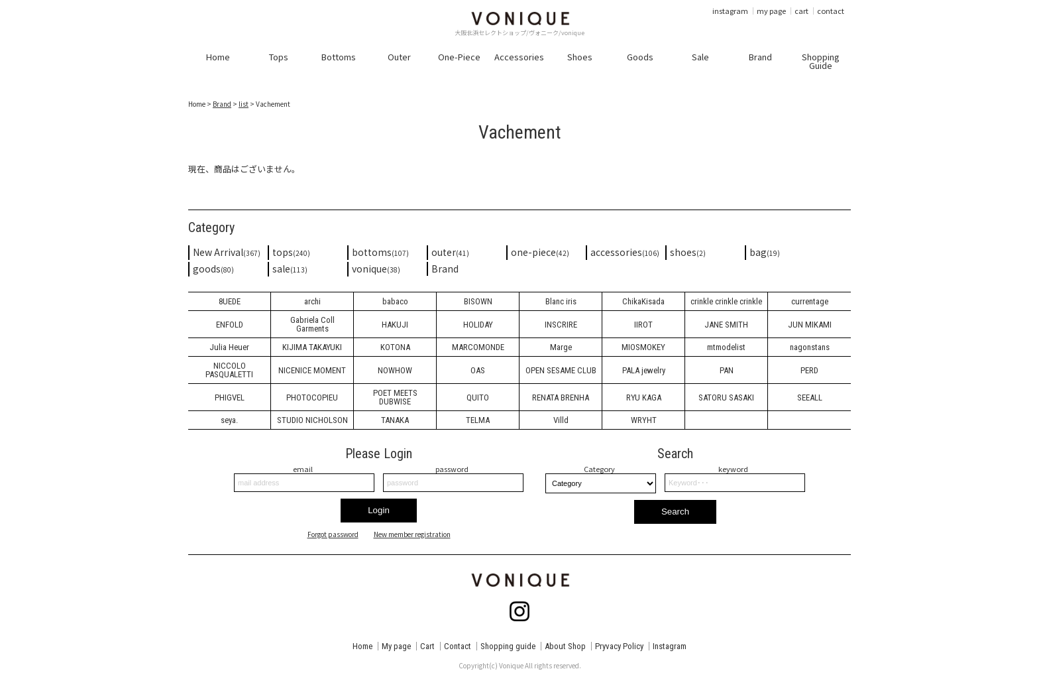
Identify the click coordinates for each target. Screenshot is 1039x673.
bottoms (380, 252)
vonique (376, 268)
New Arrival (226, 252)
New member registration (412, 534)
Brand (222, 104)
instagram (730, 10)
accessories (624, 252)
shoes (688, 252)
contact (830, 10)
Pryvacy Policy (619, 646)
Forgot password (332, 534)
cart (801, 10)
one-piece (540, 252)
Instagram (669, 646)
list (243, 104)
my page (771, 10)
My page (396, 646)
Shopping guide (507, 646)
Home (362, 646)
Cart (427, 646)
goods (213, 268)
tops (291, 252)
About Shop (565, 646)
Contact (457, 646)
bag (764, 252)
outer (450, 252)
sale (289, 268)
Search (675, 512)
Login (379, 510)
